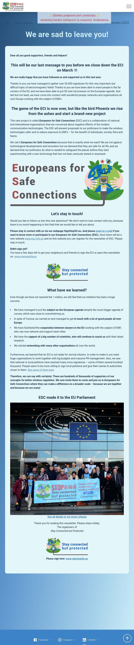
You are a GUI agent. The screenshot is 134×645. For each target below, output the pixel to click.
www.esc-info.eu (34, 238)
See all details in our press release (67, 516)
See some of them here (41, 369)
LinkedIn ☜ (90, 640)
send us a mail (104, 231)
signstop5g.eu (80, 558)
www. (69, 558)
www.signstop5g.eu (25, 256)
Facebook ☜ (42, 640)
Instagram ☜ (67, 640)
